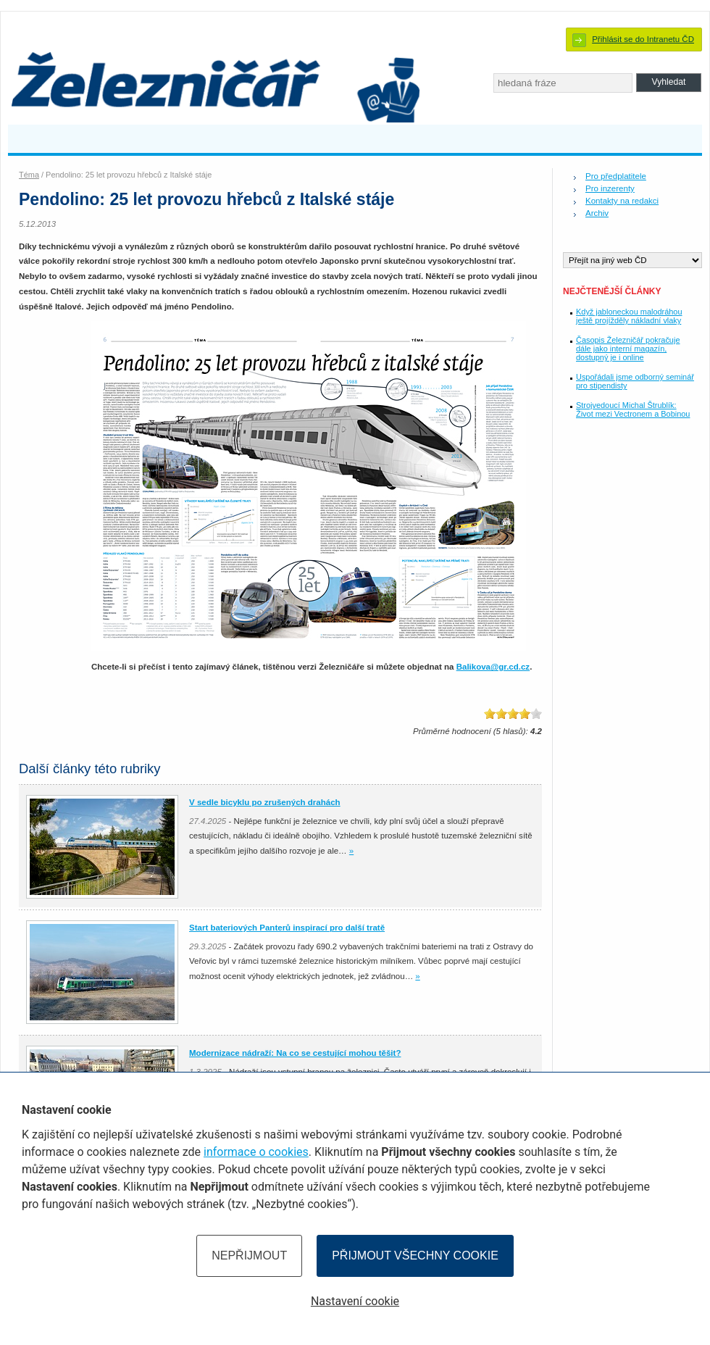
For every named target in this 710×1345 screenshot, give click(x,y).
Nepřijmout (249, 1255)
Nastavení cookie (355, 1301)
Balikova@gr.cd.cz (493, 666)
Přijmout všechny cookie (415, 1255)
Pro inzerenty (610, 188)
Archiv (597, 213)
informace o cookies (256, 1152)
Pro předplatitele (615, 176)
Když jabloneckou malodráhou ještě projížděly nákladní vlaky (629, 316)
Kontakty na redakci (622, 200)
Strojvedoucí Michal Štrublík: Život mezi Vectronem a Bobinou (633, 409)
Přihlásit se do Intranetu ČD (643, 39)
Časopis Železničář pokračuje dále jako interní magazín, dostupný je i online (628, 349)
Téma (29, 174)
